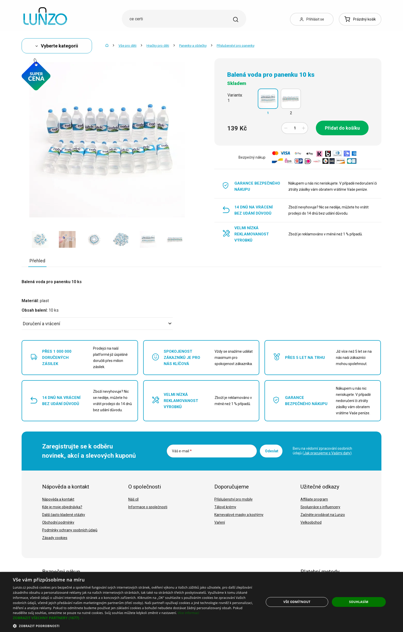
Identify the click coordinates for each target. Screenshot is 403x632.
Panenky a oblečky (193, 45)
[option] (40, 239)
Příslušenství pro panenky (235, 45)
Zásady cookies (54, 538)
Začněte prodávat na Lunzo (322, 515)
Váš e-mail (182, 451)
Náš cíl (133, 499)
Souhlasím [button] (358, 602)
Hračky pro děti (157, 45)
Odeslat (271, 451)
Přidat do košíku (342, 128)
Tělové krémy (225, 507)
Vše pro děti (127, 45)
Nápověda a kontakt (58, 499)
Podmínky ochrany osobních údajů (69, 530)
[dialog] (201, 602)
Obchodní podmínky (58, 522)
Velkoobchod (311, 522)
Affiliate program (314, 499)
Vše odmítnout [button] (296, 602)
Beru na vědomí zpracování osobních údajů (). (322, 450)
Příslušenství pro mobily (233, 499)
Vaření (219, 522)
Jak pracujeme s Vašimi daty (327, 453)
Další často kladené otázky (63, 515)
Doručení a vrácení (97, 323)
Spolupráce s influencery (320, 507)
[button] (135, 618)
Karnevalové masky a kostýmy (238, 515)
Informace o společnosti (147, 507)
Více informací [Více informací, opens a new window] (188, 613)
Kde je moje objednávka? (62, 507)
